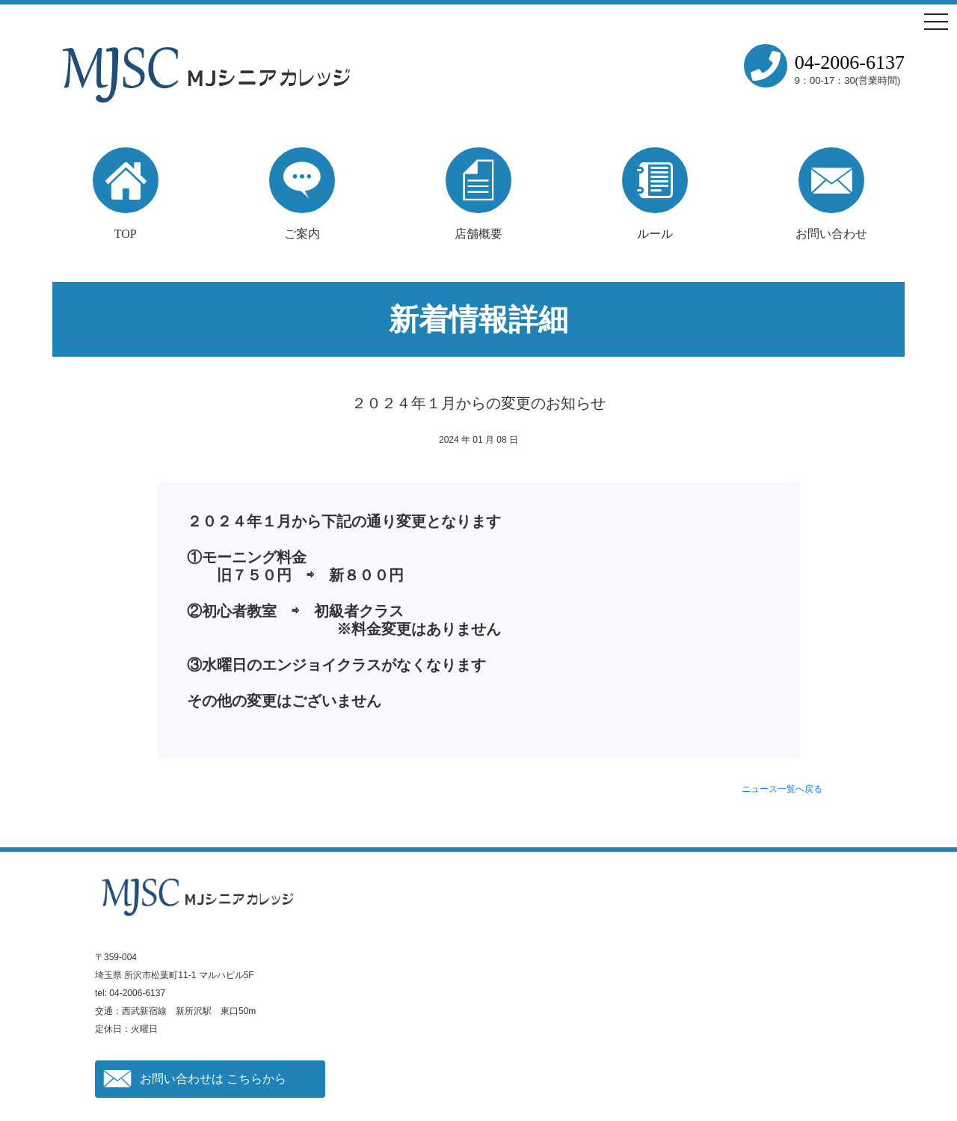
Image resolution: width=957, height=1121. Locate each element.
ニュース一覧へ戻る (782, 789)
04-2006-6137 (850, 62)
